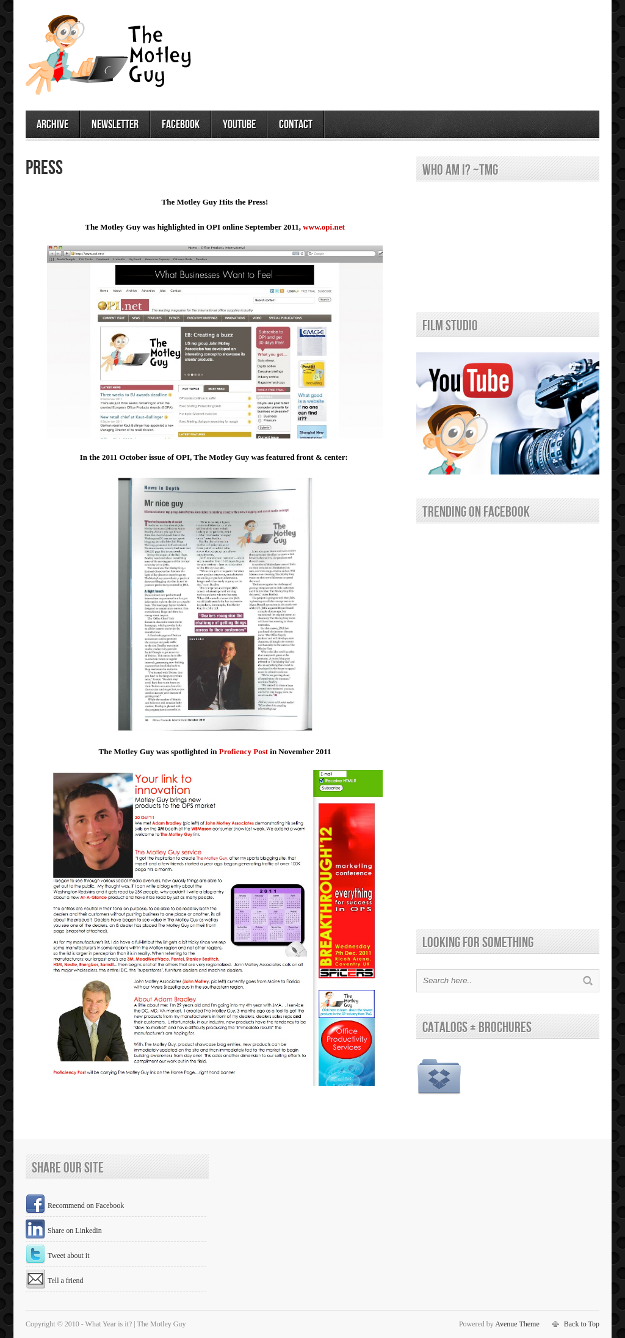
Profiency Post (243, 751)
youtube (239, 124)
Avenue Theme (517, 1324)
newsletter (115, 124)
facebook (181, 124)
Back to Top (581, 1324)
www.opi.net (324, 226)
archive (52, 124)
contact (295, 124)
